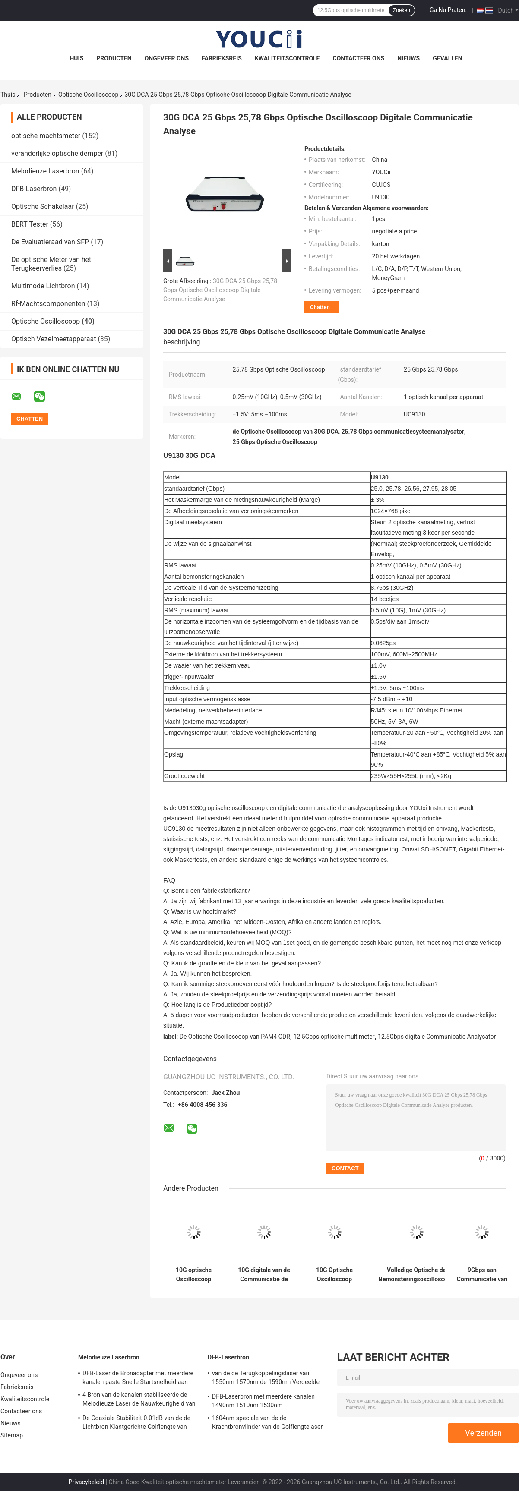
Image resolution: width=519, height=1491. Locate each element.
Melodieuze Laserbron (45, 171)
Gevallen (447, 58)
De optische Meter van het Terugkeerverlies (51, 263)
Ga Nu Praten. (448, 9)
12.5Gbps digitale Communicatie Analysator (437, 1036)
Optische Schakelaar (42, 206)
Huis (76, 58)
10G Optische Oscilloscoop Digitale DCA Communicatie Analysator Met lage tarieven (334, 1275)
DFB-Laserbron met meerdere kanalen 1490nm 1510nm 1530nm (263, 1401)
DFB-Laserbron (34, 189)
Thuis (7, 94)
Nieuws (408, 58)
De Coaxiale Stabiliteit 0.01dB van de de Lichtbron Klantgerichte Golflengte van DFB (136, 1424)
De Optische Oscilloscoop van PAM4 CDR (235, 1036)
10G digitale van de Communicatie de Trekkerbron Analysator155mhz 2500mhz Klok (264, 1275)
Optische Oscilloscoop (88, 94)
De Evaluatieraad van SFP (50, 242)
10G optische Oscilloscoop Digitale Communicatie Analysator (194, 1275)
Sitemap (11, 1435)
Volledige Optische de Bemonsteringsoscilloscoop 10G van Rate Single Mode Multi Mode (416, 1275)
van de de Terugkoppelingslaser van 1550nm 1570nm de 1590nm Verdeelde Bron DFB (266, 1379)
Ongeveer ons (167, 58)
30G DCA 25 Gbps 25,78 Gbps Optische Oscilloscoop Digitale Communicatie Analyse (220, 290)
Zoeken (401, 10)
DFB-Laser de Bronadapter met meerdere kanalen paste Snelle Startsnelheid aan (137, 1377)
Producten (113, 58)
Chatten (320, 307)
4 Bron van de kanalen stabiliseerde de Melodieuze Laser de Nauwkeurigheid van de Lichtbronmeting (139, 1400)
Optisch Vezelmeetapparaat (53, 339)
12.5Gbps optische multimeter (333, 1036)
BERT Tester (29, 224)
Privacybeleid (86, 1481)
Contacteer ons (359, 58)
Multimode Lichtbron (43, 286)
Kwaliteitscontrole (287, 58)
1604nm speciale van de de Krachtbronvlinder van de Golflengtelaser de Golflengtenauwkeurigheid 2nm (267, 1424)
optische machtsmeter (45, 136)
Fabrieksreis (222, 58)
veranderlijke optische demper (57, 153)
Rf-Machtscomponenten (48, 303)
